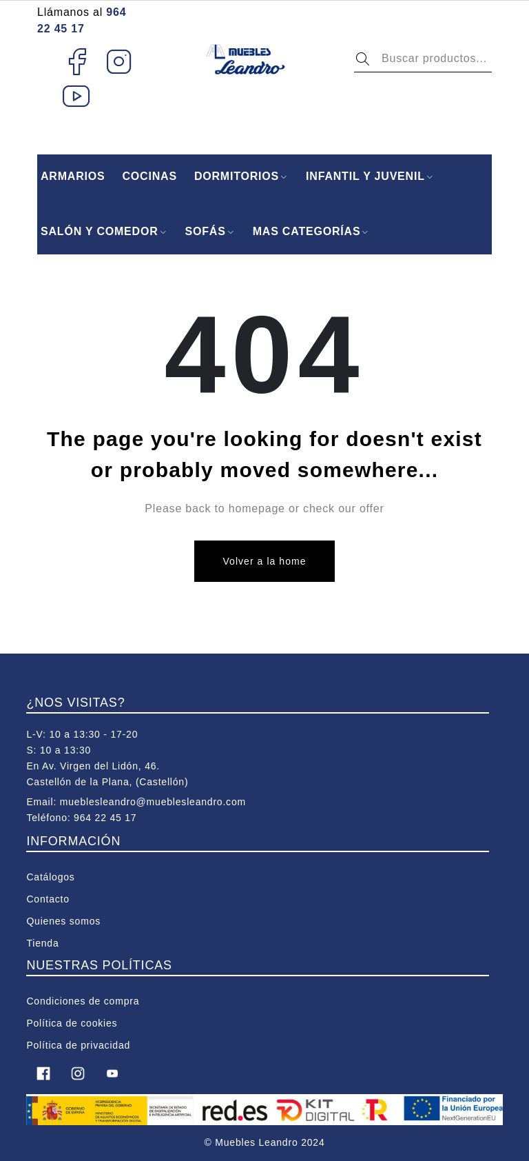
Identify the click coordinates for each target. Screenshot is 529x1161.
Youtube (77, 96)
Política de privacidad (78, 1045)
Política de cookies (71, 1023)
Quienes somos (63, 921)
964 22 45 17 (105, 817)
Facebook (77, 61)
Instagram (119, 61)
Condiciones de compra (82, 1001)
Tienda (42, 943)
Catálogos (50, 876)
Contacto (47, 899)
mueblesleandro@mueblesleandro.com (153, 801)
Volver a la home (264, 561)
